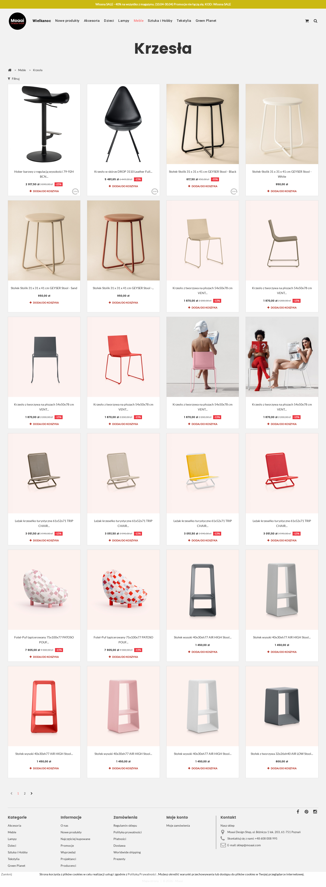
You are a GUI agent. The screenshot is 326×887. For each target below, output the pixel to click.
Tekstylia (184, 21)
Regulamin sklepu (125, 825)
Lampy (123, 21)
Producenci (68, 865)
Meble (139, 21)
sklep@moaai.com (249, 845)
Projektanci (68, 859)
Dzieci (109, 21)
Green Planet (206, 21)
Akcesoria (92, 21)
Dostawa (119, 845)
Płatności (119, 839)
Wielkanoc (42, 21)
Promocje (67, 845)
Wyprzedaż (68, 852)
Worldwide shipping (127, 852)
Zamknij (6, 874)
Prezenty (119, 859)
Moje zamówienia (178, 825)
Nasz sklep (227, 825)
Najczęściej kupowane (75, 839)
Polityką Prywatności (141, 874)
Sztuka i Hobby (160, 21)
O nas (64, 825)
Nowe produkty (67, 21)
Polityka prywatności (127, 832)
